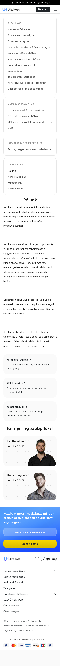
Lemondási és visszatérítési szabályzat (29, 47)
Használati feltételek (19, 29)
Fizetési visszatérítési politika (27, 621)
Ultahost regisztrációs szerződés (26, 88)
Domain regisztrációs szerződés (26, 110)
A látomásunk (15, 188)
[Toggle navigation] (55, 9)
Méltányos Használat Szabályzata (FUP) (30, 121)
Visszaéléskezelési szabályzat (24, 59)
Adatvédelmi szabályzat (21, 35)
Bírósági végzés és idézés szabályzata (29, 149)
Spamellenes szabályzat (21, 64)
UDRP (11, 127)
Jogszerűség (15, 70)
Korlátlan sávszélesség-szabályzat (27, 82)
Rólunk (12, 170)
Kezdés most (30, 543)
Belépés (43, 9)
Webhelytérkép (26, 630)
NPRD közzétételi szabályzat (23, 116)
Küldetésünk (15, 182)
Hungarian (42, 2)
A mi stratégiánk (17, 176)
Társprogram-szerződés (21, 76)
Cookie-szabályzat (18, 41)
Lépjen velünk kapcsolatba (20, 2)
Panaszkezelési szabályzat (22, 53)
